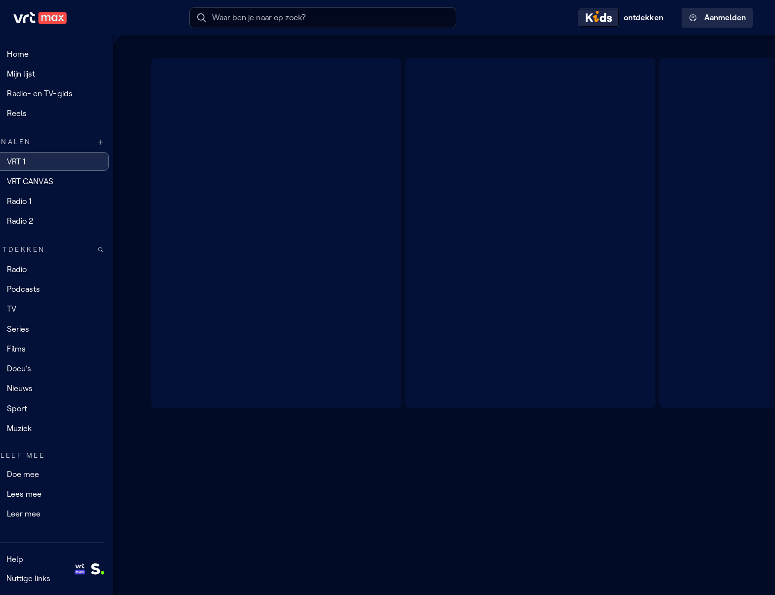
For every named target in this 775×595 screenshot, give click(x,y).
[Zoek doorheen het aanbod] (121, 249)
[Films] (66, 348)
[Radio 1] (66, 201)
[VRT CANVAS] (66, 181)
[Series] (66, 328)
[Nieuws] (66, 388)
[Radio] (66, 269)
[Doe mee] (66, 474)
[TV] (66, 309)
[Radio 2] (66, 221)
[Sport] (66, 408)
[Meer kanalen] (121, 142)
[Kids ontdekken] (623, 17)
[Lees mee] (66, 493)
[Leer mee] (66, 514)
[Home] (66, 53)
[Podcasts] (66, 289)
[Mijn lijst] (66, 73)
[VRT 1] (66, 161)
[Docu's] (66, 368)
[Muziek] (66, 428)
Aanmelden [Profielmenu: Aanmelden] (717, 17)
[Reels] (66, 113)
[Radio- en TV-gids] (66, 93)
